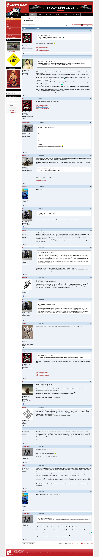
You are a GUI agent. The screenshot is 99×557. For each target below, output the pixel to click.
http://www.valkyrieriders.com (42, 50)
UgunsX (24, 407)
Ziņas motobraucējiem (11, 22)
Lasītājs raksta (9, 35)
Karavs (24, 230)
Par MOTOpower (75, 14)
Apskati (8, 21)
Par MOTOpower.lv (17, 553)
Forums (33, 14)
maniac (24, 323)
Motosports (9, 28)
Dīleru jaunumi (10, 26)
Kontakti (22, 553)
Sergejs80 (24, 277)
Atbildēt (32, 25)
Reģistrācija (48, 14)
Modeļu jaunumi (10, 24)
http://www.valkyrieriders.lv (42, 47)
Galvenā (26, 14)
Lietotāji (57, 14)
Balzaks (24, 56)
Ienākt (45, 2)
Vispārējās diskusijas (33, 18)
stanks (23, 465)
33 (80, 25)
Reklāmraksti (9, 33)
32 (77, 25)
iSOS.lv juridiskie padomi (12, 37)
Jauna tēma (25, 25)
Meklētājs (65, 14)
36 (86, 25)
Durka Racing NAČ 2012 (13, 51)
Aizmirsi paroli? (13, 110)
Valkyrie (24, 30)
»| (91, 25)
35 (84, 25)
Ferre (23, 381)
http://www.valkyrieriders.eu (42, 49)
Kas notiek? (44, 18)
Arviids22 (24, 186)
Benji (23, 208)
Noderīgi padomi (10, 31)
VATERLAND (25, 155)
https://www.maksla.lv (41, 180)
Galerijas (40, 14)
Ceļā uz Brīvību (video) (11, 19)
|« (72, 25)
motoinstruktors (26, 122)
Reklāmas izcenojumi (68, 552)
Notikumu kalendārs (11, 30)
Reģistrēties (49, 2)
